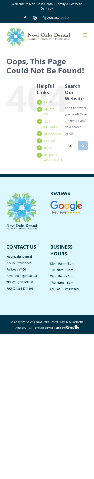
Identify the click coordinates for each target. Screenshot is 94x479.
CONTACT (51, 141)
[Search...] (71, 145)
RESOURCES (52, 134)
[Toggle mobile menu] (85, 35)
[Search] (83, 145)
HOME (48, 102)
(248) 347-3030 (19, 282)
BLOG (48, 148)
